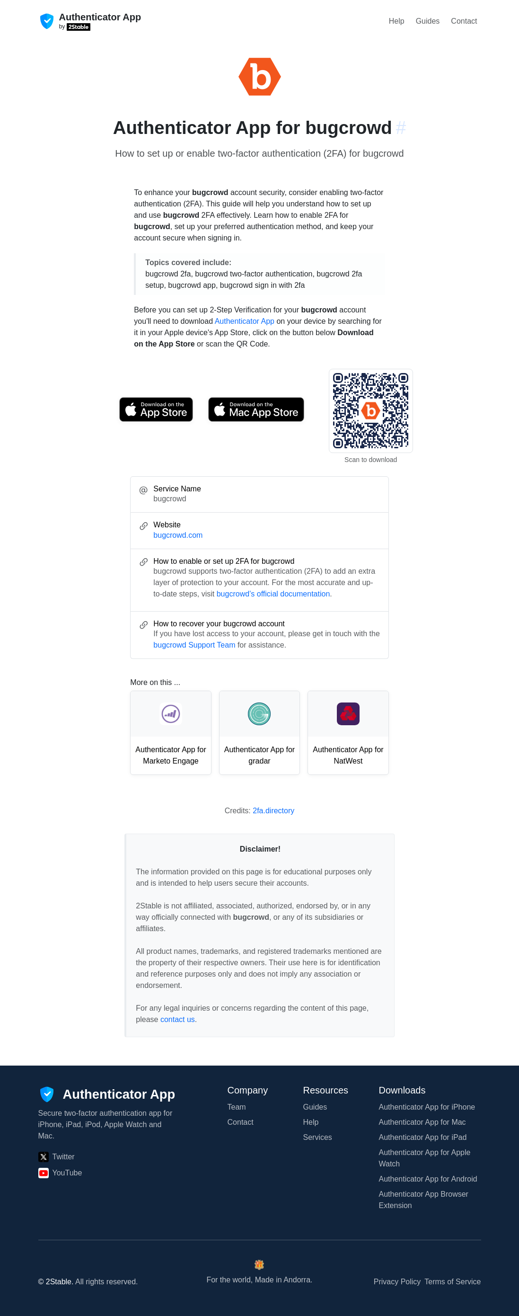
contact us (177, 1019)
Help (397, 21)
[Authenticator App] (107, 1094)
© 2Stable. (56, 1282)
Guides (428, 21)
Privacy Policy (397, 1282)
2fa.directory (273, 811)
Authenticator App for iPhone (427, 1107)
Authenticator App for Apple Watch (425, 1158)
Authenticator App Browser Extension (423, 1199)
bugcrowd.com (177, 535)
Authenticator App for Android (428, 1179)
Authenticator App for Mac (422, 1122)
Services (317, 1137)
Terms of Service (452, 1282)
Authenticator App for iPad (423, 1137)
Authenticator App (244, 321)
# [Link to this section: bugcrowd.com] (401, 127)
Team (237, 1107)
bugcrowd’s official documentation (273, 594)
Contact (464, 21)
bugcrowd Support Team (194, 645)
